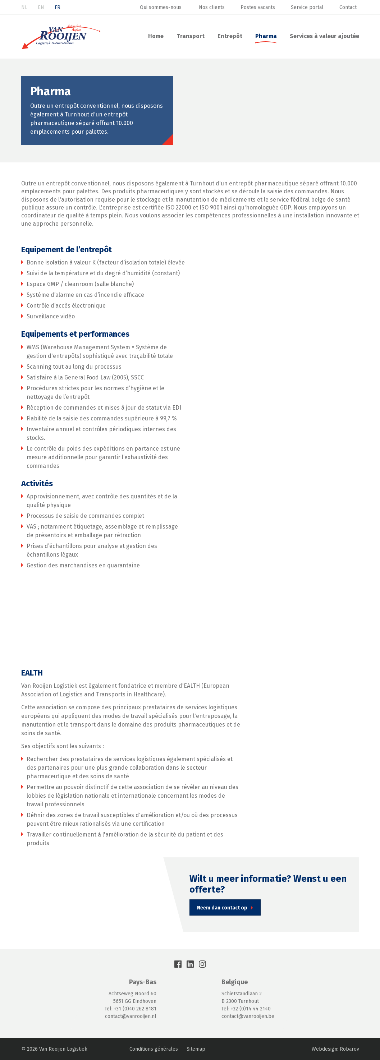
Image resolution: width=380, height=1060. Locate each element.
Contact (348, 7)
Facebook (178, 964)
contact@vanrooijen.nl (130, 1016)
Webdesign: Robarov (335, 1049)
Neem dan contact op (222, 908)
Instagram (202, 964)
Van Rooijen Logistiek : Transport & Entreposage (61, 37)
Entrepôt (230, 36)
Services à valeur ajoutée (324, 36)
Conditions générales (153, 1049)
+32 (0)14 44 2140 (251, 1009)
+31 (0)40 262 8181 (135, 1009)
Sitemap (196, 1049)
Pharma (266, 36)
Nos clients (212, 7)
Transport (191, 36)
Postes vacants (258, 7)
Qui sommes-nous (161, 7)
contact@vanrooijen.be (247, 1016)
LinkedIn (190, 964)
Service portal (307, 7)
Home (156, 36)
